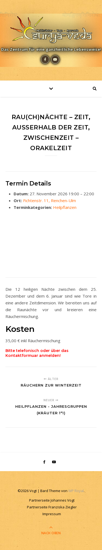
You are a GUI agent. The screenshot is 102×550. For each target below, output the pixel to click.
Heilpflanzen (64, 207)
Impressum (51, 513)
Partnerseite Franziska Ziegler (52, 507)
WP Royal (76, 490)
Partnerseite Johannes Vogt (52, 500)
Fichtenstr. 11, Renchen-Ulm (49, 200)
